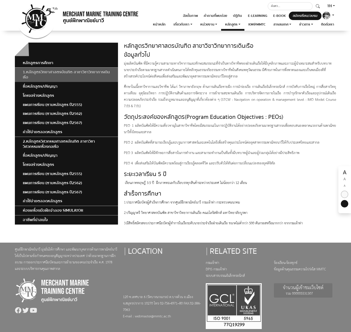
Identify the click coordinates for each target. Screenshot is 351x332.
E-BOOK (279, 16)
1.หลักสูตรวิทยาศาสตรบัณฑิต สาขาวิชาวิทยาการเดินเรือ (66, 74)
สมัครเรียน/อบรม (305, 16)
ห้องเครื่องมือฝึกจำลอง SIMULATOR (53, 210)
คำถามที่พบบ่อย (215, 16)
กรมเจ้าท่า (212, 263)
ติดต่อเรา (327, 24)
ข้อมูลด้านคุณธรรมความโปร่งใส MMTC (300, 269)
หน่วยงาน (207, 24)
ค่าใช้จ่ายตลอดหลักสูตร (42, 132)
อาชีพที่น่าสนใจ (35, 220)
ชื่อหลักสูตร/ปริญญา (40, 86)
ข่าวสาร (304, 24)
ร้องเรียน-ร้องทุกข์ (285, 263)
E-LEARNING (257, 16)
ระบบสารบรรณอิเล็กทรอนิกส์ (225, 276)
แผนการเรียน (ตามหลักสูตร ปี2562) (52, 113)
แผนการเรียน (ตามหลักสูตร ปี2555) (52, 105)
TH (329, 6)
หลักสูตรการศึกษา (38, 63)
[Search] (290, 6)
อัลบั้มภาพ (190, 16)
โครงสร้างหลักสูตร (38, 95)
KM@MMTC (256, 24)
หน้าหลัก (159, 24)
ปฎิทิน (237, 16)
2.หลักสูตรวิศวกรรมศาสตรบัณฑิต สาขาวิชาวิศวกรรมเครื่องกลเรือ (59, 144)
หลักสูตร (231, 24)
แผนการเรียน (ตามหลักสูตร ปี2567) (52, 123)
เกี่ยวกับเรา (181, 24)
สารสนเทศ (281, 24)
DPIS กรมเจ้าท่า (216, 269)
